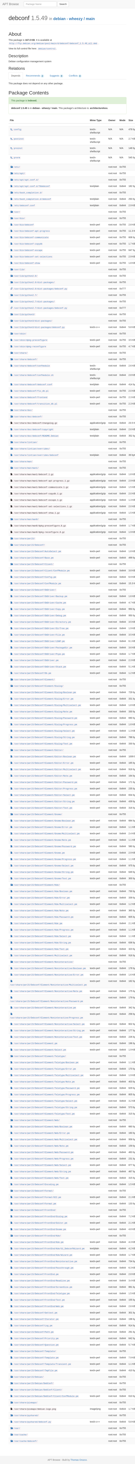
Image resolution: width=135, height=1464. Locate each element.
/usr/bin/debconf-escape (26, 250)
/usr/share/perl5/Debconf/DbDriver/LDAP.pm (37, 641)
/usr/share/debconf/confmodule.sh (31, 375)
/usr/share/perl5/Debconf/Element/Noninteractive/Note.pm (46, 991)
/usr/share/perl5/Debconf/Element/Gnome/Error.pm (41, 827)
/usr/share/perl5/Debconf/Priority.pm (34, 1338)
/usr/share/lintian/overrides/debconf (34, 455)
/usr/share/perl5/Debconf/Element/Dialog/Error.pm (41, 699)
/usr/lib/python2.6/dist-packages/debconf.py (38, 289)
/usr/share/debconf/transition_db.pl (33, 404)
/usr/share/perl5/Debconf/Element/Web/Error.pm (40, 1133)
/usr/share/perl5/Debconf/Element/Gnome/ (36, 814)
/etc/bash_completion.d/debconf (30, 199)
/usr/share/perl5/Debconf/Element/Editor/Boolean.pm (43, 757)
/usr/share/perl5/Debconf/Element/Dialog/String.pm (42, 737)
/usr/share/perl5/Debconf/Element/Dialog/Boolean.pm (43, 692)
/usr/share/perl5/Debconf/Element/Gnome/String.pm (41, 872)
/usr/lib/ (17, 270)
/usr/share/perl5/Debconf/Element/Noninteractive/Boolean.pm (48, 968)
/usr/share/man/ (21, 462)
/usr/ (15, 212)
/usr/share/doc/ (21, 410)
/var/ (15, 1428)
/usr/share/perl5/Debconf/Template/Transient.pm (40, 1364)
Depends (15, 75)
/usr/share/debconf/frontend (28, 397)
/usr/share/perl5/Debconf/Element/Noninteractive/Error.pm (46, 975)
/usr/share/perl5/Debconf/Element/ (32, 680)
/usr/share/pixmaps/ (23, 1403)
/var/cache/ (19, 1435)
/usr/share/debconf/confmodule (30, 366)
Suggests (56, 75)
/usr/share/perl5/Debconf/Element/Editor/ (36, 750)
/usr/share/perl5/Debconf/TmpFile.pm (33, 1371)
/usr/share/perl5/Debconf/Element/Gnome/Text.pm (40, 879)
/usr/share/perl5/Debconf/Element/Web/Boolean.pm (41, 1127)
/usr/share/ (19, 353)
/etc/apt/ (17, 173)
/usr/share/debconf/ (23, 359)
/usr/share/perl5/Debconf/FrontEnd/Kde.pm (36, 1242)
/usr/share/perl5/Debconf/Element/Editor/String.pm (42, 802)
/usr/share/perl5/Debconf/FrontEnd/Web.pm (36, 1306)
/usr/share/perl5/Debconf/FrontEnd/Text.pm (37, 1300)
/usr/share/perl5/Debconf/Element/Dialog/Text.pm (41, 744)
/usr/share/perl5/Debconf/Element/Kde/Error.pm (40, 898)
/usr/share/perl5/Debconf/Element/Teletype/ (38, 1056)
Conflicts (75, 75)
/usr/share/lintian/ (23, 442)
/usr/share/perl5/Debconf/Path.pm (31, 1332)
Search (63, 4)
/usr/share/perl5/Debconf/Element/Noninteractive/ (41, 962)
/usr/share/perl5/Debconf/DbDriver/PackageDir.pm (41, 648)
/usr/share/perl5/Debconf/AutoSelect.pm (35, 551)
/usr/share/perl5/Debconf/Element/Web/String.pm (40, 1172)
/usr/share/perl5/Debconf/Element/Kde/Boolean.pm (41, 891)
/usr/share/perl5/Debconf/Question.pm (34, 1345)
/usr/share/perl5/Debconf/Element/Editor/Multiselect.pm (45, 769)
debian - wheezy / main (74, 19)
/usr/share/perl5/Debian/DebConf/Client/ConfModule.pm (44, 1396)
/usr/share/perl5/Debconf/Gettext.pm (33, 1313)
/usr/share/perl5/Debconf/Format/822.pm (35, 1197)
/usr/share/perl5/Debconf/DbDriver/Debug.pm (38, 616)
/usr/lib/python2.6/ (23, 276)
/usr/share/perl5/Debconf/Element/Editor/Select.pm (42, 795)
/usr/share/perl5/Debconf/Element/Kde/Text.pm (39, 949)
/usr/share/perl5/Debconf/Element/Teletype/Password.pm (44, 1088)
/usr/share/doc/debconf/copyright (31, 429)
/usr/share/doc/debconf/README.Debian (34, 436)
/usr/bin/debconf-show (25, 263)
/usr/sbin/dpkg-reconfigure (28, 347)
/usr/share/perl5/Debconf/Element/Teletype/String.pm (43, 1107)
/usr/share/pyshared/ (24, 1415)
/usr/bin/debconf (22, 225)
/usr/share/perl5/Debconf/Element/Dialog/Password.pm (43, 718)
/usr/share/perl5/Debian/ (27, 1377)
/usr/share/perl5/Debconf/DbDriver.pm (34, 660)
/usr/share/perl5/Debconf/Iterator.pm (34, 1319)
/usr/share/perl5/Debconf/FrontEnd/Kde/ (35, 1236)
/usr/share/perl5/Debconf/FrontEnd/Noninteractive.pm (43, 1261)
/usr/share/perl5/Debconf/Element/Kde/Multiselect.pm (43, 904)
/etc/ (15, 167)
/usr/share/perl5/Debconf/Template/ (33, 1351)
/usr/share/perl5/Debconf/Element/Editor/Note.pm (41, 776)
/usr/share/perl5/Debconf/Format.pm (33, 1204)
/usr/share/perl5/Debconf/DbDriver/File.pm (37, 635)
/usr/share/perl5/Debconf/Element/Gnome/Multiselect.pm (44, 834)
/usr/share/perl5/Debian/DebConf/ (31, 1383)
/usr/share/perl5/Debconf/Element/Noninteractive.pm (43, 1008)
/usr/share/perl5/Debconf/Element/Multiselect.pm (41, 956)
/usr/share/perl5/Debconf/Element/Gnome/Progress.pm (43, 859)
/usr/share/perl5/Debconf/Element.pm (33, 1043)
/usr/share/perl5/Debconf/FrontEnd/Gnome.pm (38, 1229)
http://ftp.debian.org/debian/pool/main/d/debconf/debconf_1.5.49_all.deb (53, 43)
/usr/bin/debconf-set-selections (31, 257)
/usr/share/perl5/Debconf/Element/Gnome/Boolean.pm (42, 821)
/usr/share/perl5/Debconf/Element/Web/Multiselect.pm (43, 1140)
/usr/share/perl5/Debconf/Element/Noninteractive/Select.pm (47, 1024)
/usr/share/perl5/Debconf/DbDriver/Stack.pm (38, 667)
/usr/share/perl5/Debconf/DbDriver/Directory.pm (40, 622)
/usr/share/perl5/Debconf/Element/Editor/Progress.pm (43, 789)
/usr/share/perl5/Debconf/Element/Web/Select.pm (40, 1165)
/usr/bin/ (17, 218)
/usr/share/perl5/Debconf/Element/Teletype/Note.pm (42, 1082)
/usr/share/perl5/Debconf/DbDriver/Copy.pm (37, 609)
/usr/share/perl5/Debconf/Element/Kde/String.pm (40, 943)
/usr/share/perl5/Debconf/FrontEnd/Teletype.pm (40, 1294)
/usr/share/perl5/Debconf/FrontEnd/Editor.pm (38, 1223)
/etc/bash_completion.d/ (26, 193)
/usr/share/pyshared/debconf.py (30, 1422)
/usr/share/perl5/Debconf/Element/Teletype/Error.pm (43, 1069)
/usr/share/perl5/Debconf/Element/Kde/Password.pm (41, 917)
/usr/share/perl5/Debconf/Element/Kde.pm (36, 923)
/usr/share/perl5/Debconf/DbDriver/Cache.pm (38, 603)
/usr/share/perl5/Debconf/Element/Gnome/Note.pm (40, 840)
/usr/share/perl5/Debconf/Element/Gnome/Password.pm (43, 846)
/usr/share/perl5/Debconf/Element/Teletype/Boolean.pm (44, 1063)
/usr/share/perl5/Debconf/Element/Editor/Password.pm (43, 782)
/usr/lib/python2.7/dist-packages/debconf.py (38, 308)
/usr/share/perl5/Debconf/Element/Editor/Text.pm (41, 808)
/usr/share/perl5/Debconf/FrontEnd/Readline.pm (40, 1281)
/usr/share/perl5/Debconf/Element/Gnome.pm (37, 853)
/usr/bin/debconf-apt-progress (30, 231)
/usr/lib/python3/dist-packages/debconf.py (37, 327)
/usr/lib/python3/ (22, 314)
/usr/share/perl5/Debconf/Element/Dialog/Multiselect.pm (45, 705)
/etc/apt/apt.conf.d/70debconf (30, 186)
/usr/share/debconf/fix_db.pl (29, 391)
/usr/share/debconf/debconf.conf (31, 385)
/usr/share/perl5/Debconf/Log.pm (31, 1326)
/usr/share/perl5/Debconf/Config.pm (33, 577)
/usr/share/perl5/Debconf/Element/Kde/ (35, 885)
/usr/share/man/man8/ (24, 519)
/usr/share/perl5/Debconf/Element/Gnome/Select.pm (41, 866)
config (15, 130)
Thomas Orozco (78, 1460)
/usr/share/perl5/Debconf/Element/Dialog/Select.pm (42, 731)
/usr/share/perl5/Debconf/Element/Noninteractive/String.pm (47, 1031)
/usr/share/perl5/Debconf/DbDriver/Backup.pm (38, 596)
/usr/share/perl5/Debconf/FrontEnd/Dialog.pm (38, 1217)
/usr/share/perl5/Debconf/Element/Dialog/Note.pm (41, 712)
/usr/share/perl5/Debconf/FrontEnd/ (33, 1210)
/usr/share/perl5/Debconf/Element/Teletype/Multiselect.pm (46, 1075)
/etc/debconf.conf (22, 206)
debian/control (47, 49)
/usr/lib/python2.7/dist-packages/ (32, 302)
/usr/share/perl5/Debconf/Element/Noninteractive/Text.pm (46, 1037)
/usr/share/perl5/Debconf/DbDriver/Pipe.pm (37, 654)
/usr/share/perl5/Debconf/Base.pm (31, 558)
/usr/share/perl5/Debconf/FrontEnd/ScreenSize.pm (41, 1287)
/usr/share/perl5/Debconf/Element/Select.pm (38, 1050)
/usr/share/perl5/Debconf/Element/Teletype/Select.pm (43, 1101)
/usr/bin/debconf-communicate (29, 237)
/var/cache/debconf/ (23, 1441)
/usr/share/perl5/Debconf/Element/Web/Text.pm (39, 1178)
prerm (15, 158)
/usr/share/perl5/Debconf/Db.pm (30, 673)
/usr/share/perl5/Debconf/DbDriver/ (33, 590)
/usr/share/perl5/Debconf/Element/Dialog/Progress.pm (43, 725)
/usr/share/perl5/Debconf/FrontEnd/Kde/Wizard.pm (41, 1255)
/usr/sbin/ (18, 334)
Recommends (35, 75)
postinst (17, 139)
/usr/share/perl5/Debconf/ (27, 545)
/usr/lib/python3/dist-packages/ (31, 321)
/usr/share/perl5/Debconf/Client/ (31, 564)
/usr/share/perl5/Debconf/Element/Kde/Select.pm (40, 936)
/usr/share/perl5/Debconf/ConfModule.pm (35, 584)
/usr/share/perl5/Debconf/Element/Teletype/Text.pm (42, 1114)
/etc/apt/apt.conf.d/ (24, 180)
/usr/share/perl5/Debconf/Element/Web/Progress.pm (41, 1159)
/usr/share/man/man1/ (24, 468)
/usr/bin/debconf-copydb (26, 244)
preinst (16, 148)
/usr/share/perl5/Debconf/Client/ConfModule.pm (40, 571)
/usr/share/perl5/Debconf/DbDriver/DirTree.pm (39, 628)
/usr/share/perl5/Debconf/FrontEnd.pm (34, 1274)
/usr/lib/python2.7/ (23, 295)
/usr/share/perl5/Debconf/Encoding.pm (34, 1184)
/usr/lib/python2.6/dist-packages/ (32, 282)
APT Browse (10, 4)
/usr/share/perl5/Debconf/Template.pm (34, 1358)
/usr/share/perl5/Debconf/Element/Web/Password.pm (41, 1152)
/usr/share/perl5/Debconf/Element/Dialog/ (36, 686)
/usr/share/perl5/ (22, 539)
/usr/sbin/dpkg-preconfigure (28, 340)
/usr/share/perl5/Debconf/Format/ (31, 1191)
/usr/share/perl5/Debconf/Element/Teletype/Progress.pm (44, 1095)
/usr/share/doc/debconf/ (26, 417)
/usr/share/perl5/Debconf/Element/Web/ (35, 1120)
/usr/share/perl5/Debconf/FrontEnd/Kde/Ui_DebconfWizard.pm (47, 1249)
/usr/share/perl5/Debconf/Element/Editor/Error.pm (41, 763)
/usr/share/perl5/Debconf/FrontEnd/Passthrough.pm (41, 1268)
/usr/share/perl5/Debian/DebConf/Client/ (36, 1390)
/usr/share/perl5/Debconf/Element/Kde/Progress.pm (41, 930)
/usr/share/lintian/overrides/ (30, 449)
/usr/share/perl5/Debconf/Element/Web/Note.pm (39, 1146)
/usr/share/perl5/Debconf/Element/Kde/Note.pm (39, 911)
